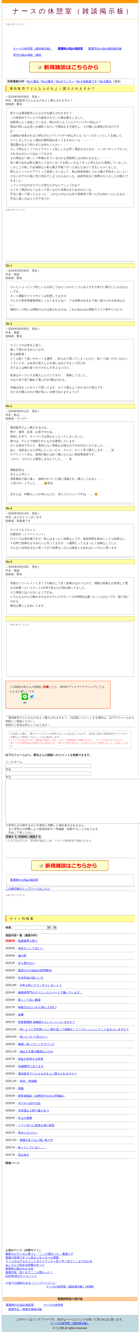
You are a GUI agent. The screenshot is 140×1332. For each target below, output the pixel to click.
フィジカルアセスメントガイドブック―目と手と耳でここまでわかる (48, 1261)
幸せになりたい (28, 1132)
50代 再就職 (28, 1081)
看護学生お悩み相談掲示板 (105, 48)
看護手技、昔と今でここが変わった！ (29, 1272)
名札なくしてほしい (30, 948)
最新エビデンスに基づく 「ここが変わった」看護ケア (39, 1253)
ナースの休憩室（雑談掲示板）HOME (70, 1286)
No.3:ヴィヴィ (65, 81)
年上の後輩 (25, 1117)
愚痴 (21, 1088)
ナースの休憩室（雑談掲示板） (73, 11)
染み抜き (23, 1154)
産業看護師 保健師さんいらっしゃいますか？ (46, 1022)
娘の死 (22, 955)
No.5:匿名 (105, 81)
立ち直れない (26, 962)
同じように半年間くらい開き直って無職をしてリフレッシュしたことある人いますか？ (74, 1029)
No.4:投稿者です (86, 81)
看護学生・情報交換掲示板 (25, 1309)
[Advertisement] (33, 34)
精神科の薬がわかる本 (19, 1268)
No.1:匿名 (33, 81)
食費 (21, 1014)
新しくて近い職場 (29, 999)
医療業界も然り (28, 940)
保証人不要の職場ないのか (36, 1051)
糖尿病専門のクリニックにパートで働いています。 (50, 992)
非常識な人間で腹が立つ (33, 1110)
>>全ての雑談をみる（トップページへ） (30, 1282)
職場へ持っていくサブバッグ (36, 1044)
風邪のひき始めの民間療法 (35, 970)
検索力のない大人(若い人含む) (37, 1007)
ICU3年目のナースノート (21, 1276)
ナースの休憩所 (53, 1304)
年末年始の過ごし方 (30, 977)
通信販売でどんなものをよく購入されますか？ (47, 1073)
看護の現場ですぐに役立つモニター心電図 (32, 1257)
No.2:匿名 (47, 81)
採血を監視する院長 (30, 1058)
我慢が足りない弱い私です (36, 1140)
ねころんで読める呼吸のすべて (25, 1264)
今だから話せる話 (29, 1103)
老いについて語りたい (34, 1036)
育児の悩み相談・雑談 (27, 54)
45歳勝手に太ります (31, 1066)
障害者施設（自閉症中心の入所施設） (42, 1095)
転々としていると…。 (32, 1147)
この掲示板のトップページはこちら (27, 888)
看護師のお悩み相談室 (24, 879)
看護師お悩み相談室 (70, 48)
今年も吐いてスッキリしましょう (41, 985)
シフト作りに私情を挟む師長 (36, 1125)
